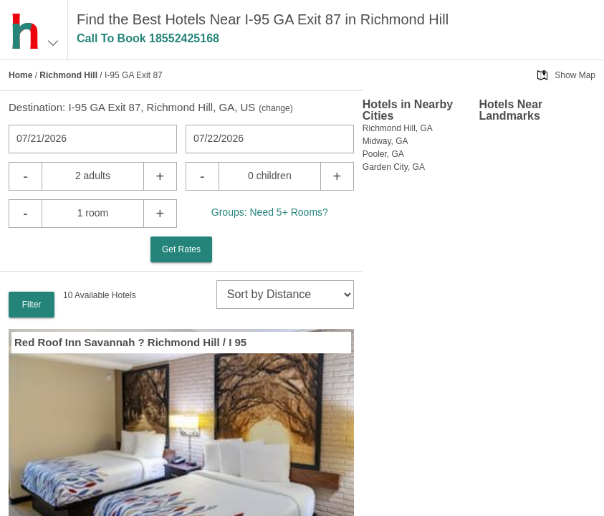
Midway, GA (385, 141)
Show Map (575, 75)
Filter (32, 305)
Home (20, 75)
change (275, 108)
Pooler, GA (383, 154)
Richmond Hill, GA (398, 128)
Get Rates (181, 249)
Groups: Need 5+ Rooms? (269, 212)
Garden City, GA (394, 167)
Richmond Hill (68, 75)
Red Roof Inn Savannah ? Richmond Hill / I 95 (130, 342)
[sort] (285, 294)
